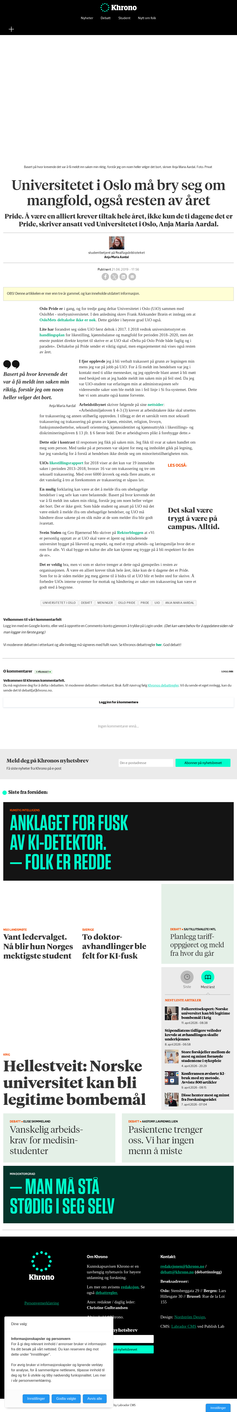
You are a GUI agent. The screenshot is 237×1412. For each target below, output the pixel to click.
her (159, 645)
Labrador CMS (183, 1326)
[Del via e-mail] (132, 276)
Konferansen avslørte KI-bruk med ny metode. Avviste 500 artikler (203, 1078)
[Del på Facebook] (105, 276)
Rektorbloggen (130, 532)
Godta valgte (66, 1398)
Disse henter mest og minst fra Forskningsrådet (205, 1097)
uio (157, 602)
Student (124, 21)
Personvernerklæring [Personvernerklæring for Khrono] (41, 1303)
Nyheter (87, 21)
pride (145, 602)
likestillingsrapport (66, 463)
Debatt (106, 21)
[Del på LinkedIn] (123, 276)
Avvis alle (94, 1398)
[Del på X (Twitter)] (114, 276)
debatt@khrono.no (177, 1272)
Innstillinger (218, 1408)
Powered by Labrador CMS (119, 1405)
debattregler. (106, 1292)
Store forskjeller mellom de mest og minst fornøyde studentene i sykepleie (205, 1056)
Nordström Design (189, 1317)
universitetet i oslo (59, 602)
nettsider (155, 404)
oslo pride (126, 602)
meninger (105, 602)
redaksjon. (130, 1287)
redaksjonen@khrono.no (182, 1266)
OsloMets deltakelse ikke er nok (67, 320)
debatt (86, 602)
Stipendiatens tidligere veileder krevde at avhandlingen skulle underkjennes (193, 1035)
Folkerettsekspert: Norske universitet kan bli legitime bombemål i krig (205, 1013)
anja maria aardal (179, 602)
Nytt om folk (147, 21)
